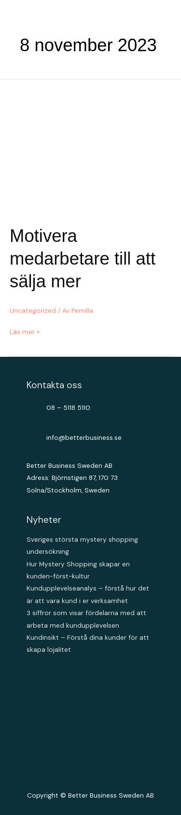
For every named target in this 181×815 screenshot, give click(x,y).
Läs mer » (25, 332)
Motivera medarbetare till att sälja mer (82, 259)
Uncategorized (33, 310)
